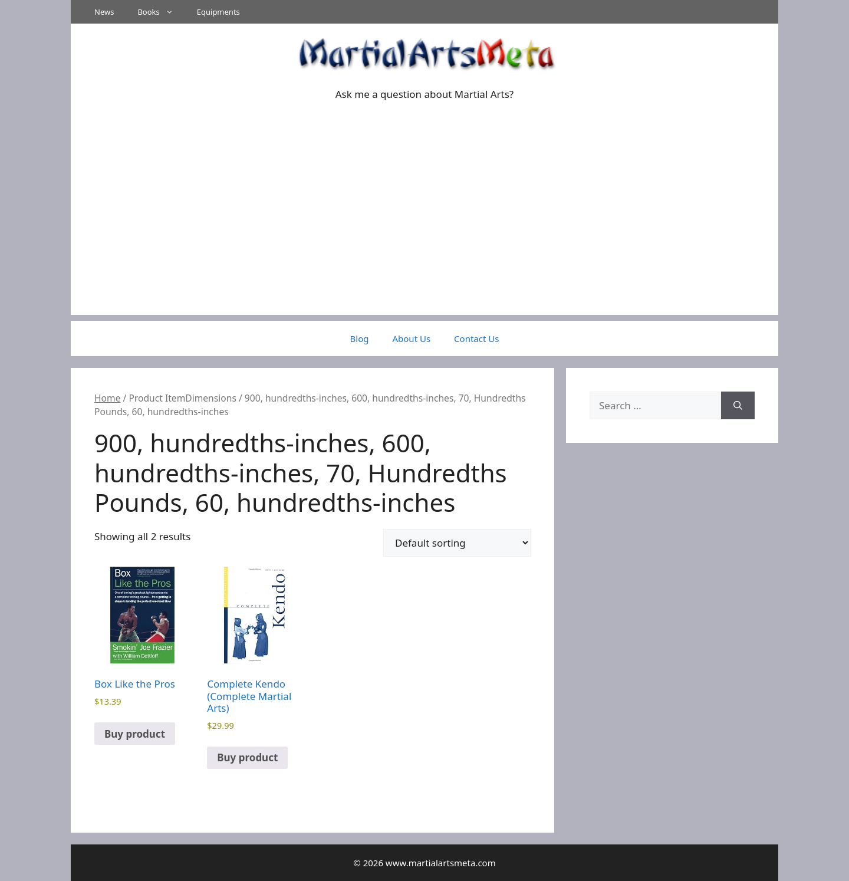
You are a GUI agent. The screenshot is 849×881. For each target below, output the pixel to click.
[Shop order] (457, 543)
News (104, 11)
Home (107, 398)
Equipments (218, 11)
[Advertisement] (424, 232)
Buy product (134, 734)
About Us (411, 338)
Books (161, 12)
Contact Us (476, 338)
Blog (359, 338)
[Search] (738, 406)
